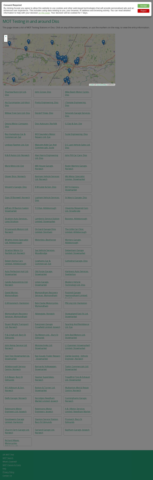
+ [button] (6, 36)
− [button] (6, 40)
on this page (44, 13)
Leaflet (92, 85)
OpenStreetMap (102, 85)
